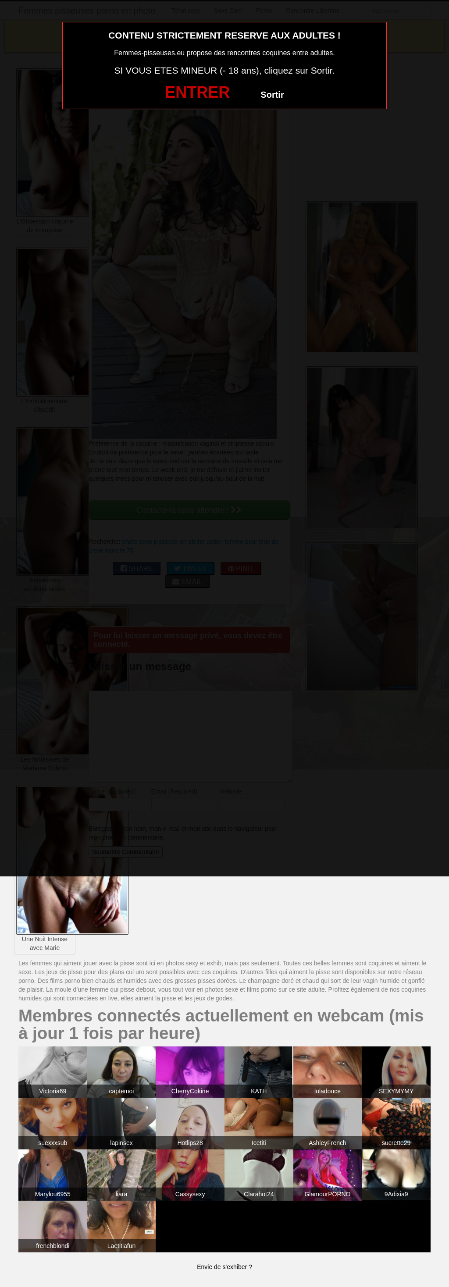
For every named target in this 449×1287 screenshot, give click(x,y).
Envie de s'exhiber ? (224, 1266)
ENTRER (197, 92)
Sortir (272, 94)
